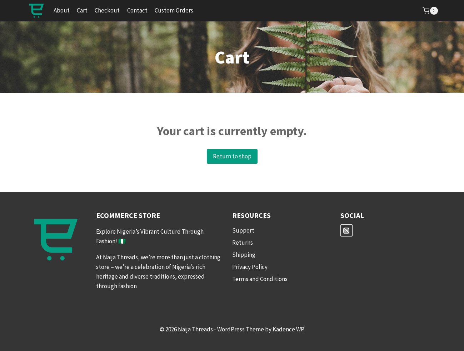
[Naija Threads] (36, 11)
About (62, 10)
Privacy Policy (250, 267)
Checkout (107, 10)
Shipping (243, 255)
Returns (242, 242)
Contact (137, 10)
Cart (82, 10)
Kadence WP (288, 329)
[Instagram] (346, 230)
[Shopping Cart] (430, 11)
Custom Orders (174, 10)
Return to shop (232, 156)
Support (243, 230)
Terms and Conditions (260, 279)
